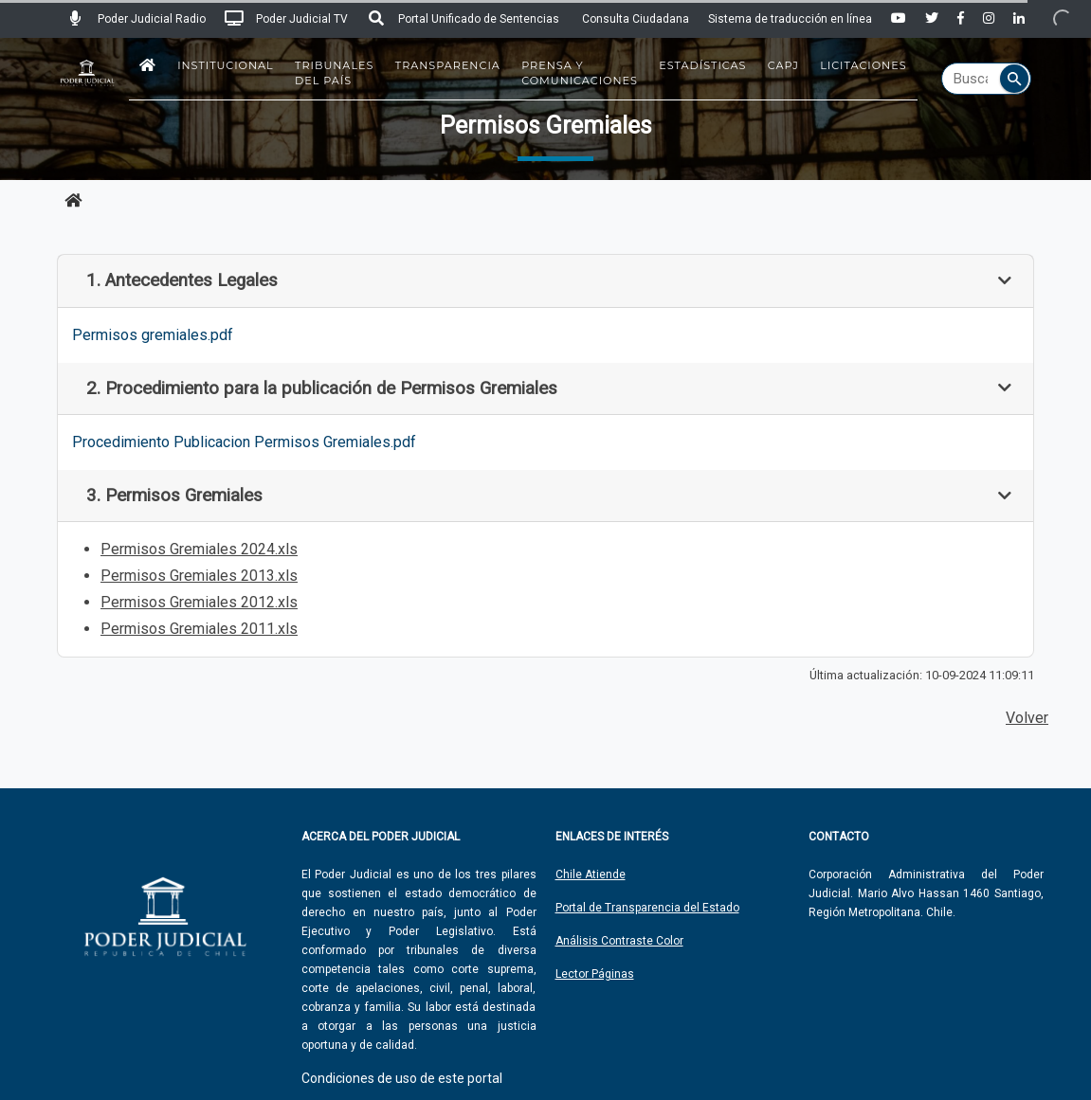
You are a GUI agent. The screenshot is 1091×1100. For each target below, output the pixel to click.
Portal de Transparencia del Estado (647, 907)
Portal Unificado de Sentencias (463, 19)
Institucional (225, 65)
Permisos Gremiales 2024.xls (199, 549)
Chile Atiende (590, 874)
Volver (1027, 718)
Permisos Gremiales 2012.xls (199, 602)
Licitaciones (863, 65)
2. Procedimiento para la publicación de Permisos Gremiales (321, 388)
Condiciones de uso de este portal (401, 1078)
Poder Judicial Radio (136, 19)
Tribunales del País (334, 73)
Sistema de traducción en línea (790, 19)
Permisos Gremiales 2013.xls (199, 576)
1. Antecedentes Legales (182, 280)
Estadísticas (702, 65)
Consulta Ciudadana (635, 19)
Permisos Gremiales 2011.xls (199, 629)
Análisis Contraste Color (619, 940)
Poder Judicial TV (286, 19)
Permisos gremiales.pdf (152, 335)
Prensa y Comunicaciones (579, 73)
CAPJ (783, 65)
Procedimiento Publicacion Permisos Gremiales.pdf (244, 442)
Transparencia (447, 65)
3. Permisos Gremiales (174, 495)
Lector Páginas (594, 974)
